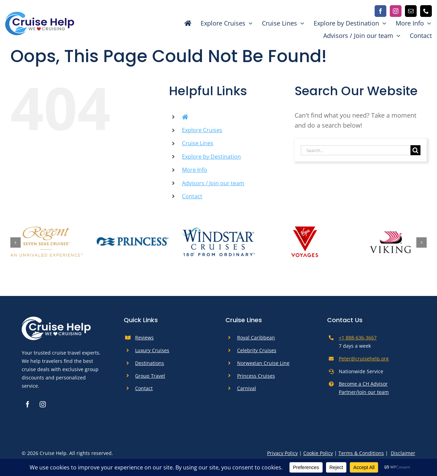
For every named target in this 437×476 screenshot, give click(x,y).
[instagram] (396, 11)
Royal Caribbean (256, 337)
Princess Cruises (256, 376)
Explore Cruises (202, 130)
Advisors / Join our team (213, 183)
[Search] (415, 150)
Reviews (144, 337)
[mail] (411, 11)
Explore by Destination (211, 156)
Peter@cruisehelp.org (364, 358)
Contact (192, 196)
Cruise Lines (197, 143)
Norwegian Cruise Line (263, 363)
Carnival (246, 388)
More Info (194, 169)
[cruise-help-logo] (39, 15)
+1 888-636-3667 (358, 337)
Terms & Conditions (361, 453)
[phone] (426, 11)
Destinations (149, 363)
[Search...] (355, 150)
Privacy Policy (282, 453)
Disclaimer (403, 453)
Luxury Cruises (152, 350)
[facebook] (380, 11)
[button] (15, 242)
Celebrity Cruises (256, 350)
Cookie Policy (318, 453)
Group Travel (150, 376)
